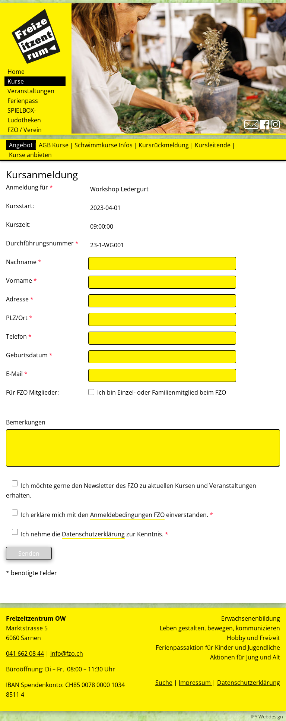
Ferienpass (22, 101)
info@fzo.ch (66, 653)
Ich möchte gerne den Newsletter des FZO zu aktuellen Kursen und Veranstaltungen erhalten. (131, 490)
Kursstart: (20, 206)
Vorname (21, 280)
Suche (163, 682)
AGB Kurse (54, 145)
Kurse (15, 81)
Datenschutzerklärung (93, 534)
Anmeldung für (29, 187)
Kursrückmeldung (164, 145)
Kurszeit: (18, 224)
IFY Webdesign (267, 716)
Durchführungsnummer (42, 243)
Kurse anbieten (30, 155)
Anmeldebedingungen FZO (127, 515)
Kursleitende (213, 145)
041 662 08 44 (25, 653)
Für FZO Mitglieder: (32, 392)
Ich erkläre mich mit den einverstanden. (109, 515)
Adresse (20, 299)
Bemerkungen (25, 422)
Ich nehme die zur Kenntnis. (87, 534)
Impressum (195, 682)
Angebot (21, 145)
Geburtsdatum (29, 355)
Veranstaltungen (30, 91)
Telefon (19, 336)
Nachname (23, 262)
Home (16, 72)
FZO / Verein (24, 130)
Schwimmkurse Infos (103, 145)
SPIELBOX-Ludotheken (24, 115)
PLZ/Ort (19, 318)
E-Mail (17, 374)
